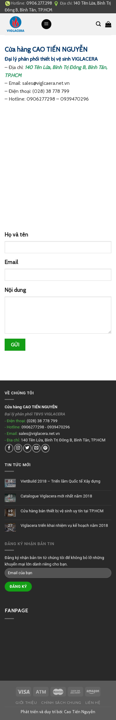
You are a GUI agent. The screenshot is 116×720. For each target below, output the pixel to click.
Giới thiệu (26, 702)
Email (11, 262)
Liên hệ (92, 702)
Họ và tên (16, 234)
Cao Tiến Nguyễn (79, 711)
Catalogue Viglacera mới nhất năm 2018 (56, 496)
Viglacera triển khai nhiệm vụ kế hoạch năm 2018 (64, 525)
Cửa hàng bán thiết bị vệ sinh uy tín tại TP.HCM (61, 511)
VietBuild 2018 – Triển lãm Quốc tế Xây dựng (60, 481)
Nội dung (15, 290)
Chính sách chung (61, 702)
